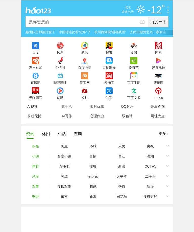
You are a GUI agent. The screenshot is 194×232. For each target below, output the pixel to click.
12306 (158, 97)
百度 (35, 52)
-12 (155, 10)
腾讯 (84, 52)
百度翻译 (109, 67)
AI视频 (32, 106)
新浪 (134, 52)
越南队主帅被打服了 (40, 32)
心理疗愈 (97, 116)
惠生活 (66, 106)
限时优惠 (97, 106)
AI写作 (66, 116)
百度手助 (133, 82)
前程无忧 (34, 116)
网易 (158, 52)
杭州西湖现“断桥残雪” (110, 32)
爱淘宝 (109, 82)
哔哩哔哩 (60, 82)
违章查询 (158, 106)
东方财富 (35, 67)
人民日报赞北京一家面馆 (148, 32)
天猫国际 (35, 97)
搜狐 (109, 52)
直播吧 (35, 82)
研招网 (158, 82)
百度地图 (84, 67)
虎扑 (84, 97)
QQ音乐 (127, 106)
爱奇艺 (134, 67)
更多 (162, 133)
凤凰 (60, 52)
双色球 (127, 116)
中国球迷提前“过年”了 (75, 32)
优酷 (60, 97)
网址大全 (158, 116)
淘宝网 (85, 82)
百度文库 (133, 97)
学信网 (60, 67)
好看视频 (158, 67)
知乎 (109, 97)
